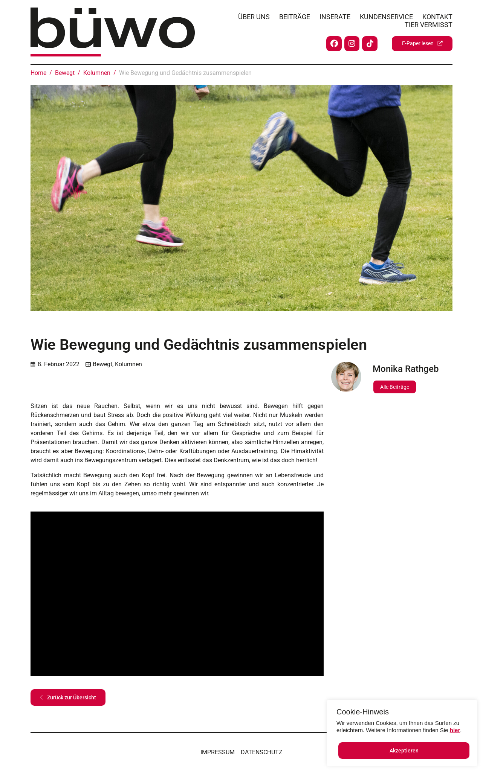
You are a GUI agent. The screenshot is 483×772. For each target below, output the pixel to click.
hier (455, 730)
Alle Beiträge (394, 387)
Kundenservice (386, 16)
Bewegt (102, 364)
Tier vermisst (428, 23)
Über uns (254, 16)
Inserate (334, 16)
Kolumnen (128, 364)
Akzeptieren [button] (404, 751)
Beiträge (294, 16)
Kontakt (437, 16)
